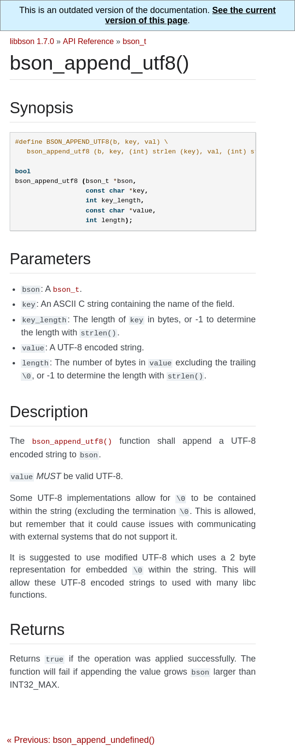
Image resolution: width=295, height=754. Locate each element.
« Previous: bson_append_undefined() (81, 725)
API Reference (88, 41)
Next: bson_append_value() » (201, 744)
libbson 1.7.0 (32, 41)
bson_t (134, 41)
